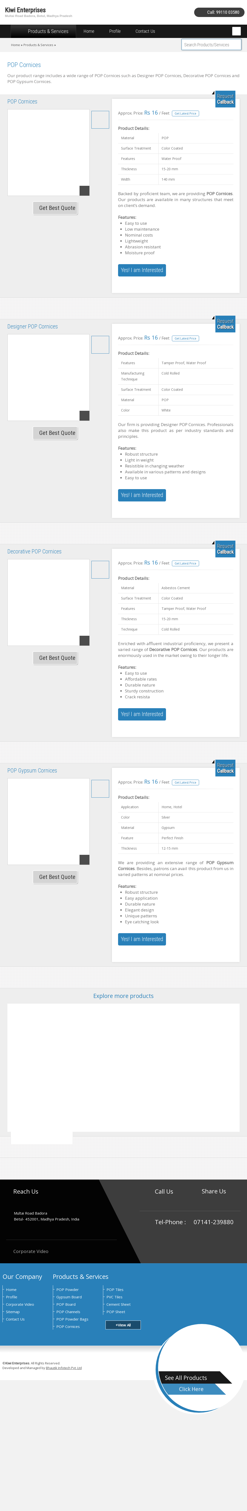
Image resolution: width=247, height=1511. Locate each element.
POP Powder (67, 1289)
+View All (123, 1324)
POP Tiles (115, 1289)
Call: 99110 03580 (223, 12)
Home (88, 31)
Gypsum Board (69, 1296)
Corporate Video (27, 1251)
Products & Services (43, 31)
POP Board (66, 1304)
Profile (115, 31)
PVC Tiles (114, 1296)
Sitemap (13, 1311)
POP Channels (68, 1311)
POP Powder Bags (72, 1319)
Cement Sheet (118, 1304)
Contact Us (145, 31)
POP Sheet (115, 1311)
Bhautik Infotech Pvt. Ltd (64, 1368)
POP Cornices (68, 1326)
